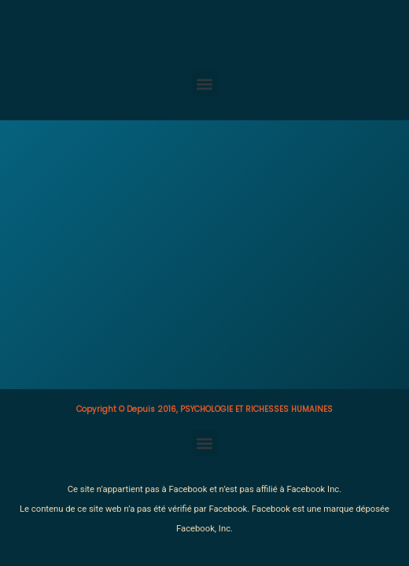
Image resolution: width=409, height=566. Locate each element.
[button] (205, 84)
